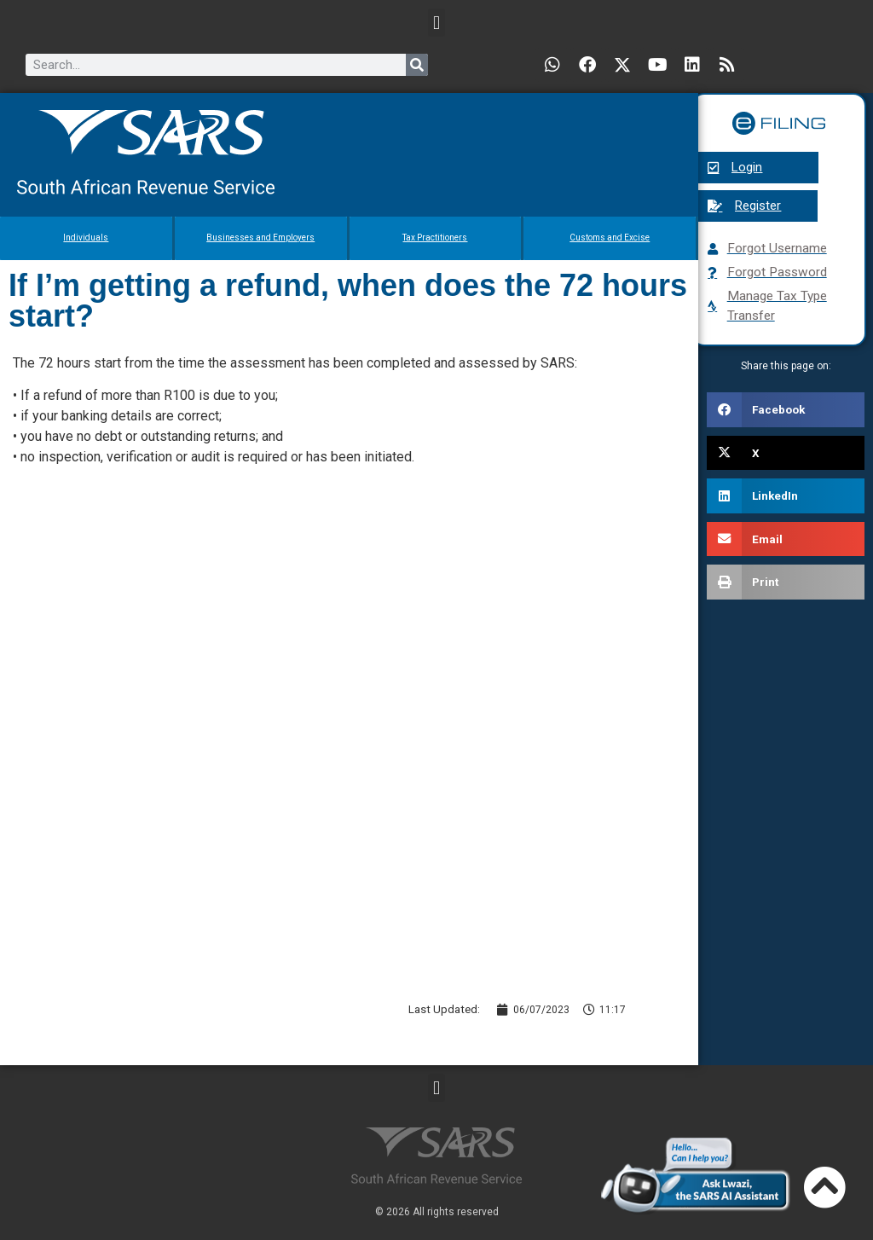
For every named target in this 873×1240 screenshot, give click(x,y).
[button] (436, 23)
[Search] (417, 65)
